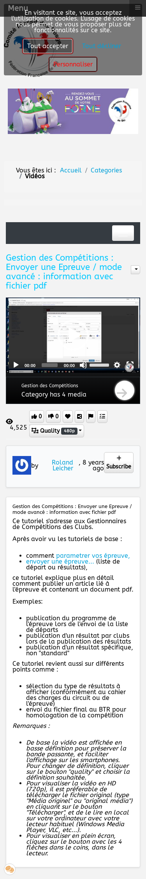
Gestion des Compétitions (49, 385)
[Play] (16, 365)
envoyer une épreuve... (60, 561)
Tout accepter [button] (47, 46)
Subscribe (118, 463)
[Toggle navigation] (123, 233)
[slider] (50, 365)
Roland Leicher (62, 465)
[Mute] (83, 365)
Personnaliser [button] (73, 64)
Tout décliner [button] (101, 46)
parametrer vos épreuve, (93, 555)
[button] (73, 335)
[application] (73, 335)
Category (34, 394)
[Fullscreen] (130, 365)
